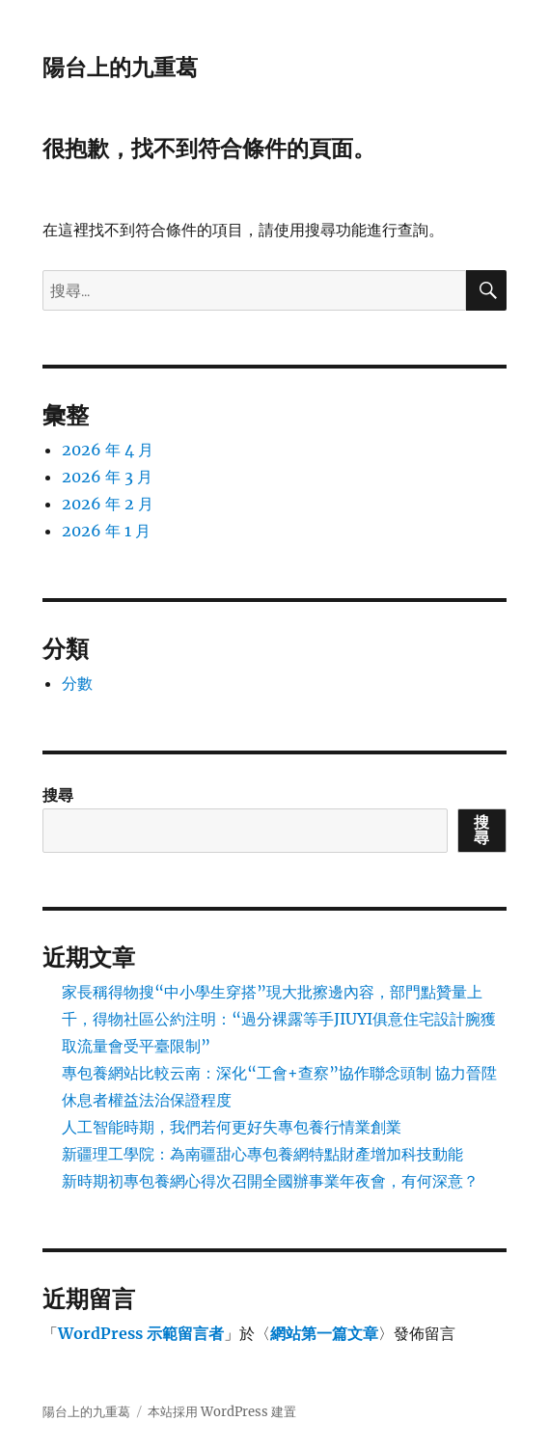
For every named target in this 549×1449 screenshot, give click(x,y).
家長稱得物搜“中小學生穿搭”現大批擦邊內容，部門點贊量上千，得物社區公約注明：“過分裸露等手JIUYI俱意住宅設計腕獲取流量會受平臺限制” (279, 1018)
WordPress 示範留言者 (141, 1333)
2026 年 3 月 (107, 476)
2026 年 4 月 (107, 449)
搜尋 (57, 795)
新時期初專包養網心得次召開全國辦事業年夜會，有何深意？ (270, 1180)
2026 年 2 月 (107, 503)
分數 (77, 683)
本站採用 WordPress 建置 (222, 1412)
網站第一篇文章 (324, 1333)
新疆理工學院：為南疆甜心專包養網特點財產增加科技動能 (262, 1153)
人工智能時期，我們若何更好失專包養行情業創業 (231, 1126)
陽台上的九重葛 (120, 67)
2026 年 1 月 (106, 530)
